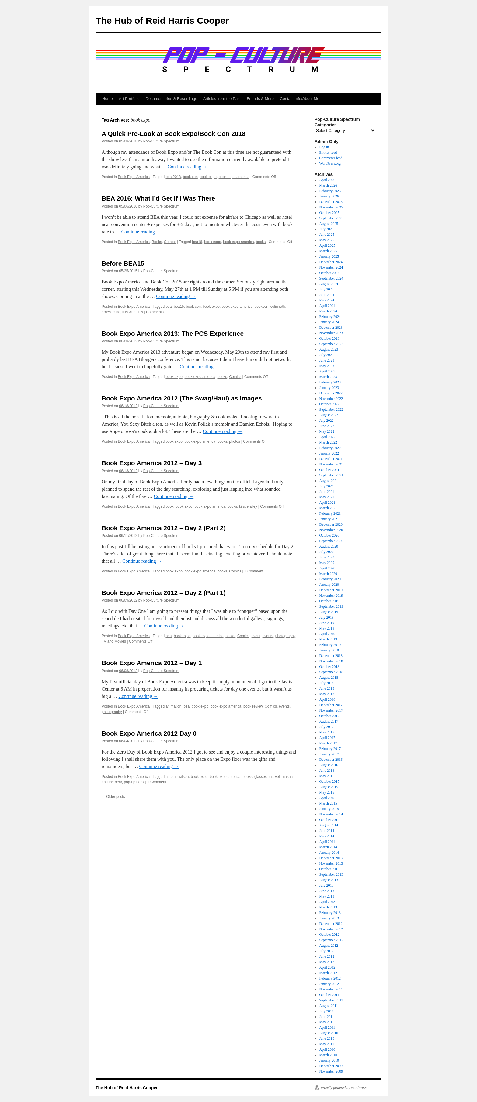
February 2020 (330, 579)
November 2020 (331, 530)
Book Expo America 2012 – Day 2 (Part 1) (164, 592)
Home (107, 98)
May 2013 (326, 896)
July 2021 (326, 486)
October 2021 (329, 470)
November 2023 (331, 333)
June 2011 (326, 1016)
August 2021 (328, 481)
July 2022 (326, 420)
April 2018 (327, 699)
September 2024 (331, 278)
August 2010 (328, 1033)
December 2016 (331, 759)
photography (285, 636)
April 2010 (327, 1049)
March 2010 (328, 1055)
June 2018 (326, 688)
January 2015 (329, 809)
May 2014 (326, 836)
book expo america (234, 177)
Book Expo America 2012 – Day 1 (152, 662)
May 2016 (326, 776)
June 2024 (326, 295)
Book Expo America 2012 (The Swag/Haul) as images (182, 398)
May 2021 (326, 497)
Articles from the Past (222, 98)
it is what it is (132, 312)
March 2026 (328, 185)
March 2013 (328, 907)
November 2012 (331, 929)
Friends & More (260, 98)
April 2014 (327, 841)
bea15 (179, 306)
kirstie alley (248, 506)
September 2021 (331, 475)
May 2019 (326, 628)
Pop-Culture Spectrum (161, 141)
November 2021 (331, 464)
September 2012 (331, 940)
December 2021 (331, 459)
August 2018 (328, 677)
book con (190, 177)
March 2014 (328, 847)
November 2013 (331, 863)
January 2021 (329, 519)
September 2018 (331, 672)
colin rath (277, 306)
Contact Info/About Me (299, 98)
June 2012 (326, 956)
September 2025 (331, 218)
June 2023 (326, 360)
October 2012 (329, 934)
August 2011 (328, 1006)
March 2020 (328, 574)
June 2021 (326, 491)
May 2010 (326, 1044)
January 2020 (329, 584)
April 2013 (327, 902)
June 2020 (326, 557)
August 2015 (328, 787)
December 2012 (331, 924)
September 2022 (331, 409)
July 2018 (326, 683)
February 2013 (330, 913)
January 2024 (329, 322)
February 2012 (330, 978)
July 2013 (326, 885)
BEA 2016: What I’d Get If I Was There (158, 198)
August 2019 (328, 612)
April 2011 (327, 1027)
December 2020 (331, 524)
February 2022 (330, 448)
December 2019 (331, 590)
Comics (170, 242)
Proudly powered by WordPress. (344, 1088)
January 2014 (329, 852)
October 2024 (329, 273)
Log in (324, 147)
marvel (274, 776)
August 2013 (328, 880)
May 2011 (326, 1022)
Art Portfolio (129, 98)
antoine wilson (177, 776)
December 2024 (331, 262)
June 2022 (326, 426)
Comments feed (331, 158)
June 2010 (326, 1038)
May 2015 (326, 792)
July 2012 (326, 951)
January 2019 (329, 650)
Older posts (113, 797)
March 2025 (328, 251)
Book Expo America (134, 177)
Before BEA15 (123, 263)
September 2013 (331, 874)
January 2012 (329, 984)
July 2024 (326, 289)
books (261, 242)
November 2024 (331, 267)
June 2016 (326, 770)
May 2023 (326, 366)
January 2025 (329, 256)
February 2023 (330, 382)
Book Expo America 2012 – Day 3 (152, 462)
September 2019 (331, 606)
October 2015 (329, 781)
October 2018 (329, 666)
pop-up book (134, 782)
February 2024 (330, 316)
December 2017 (331, 705)
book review (253, 706)
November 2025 (331, 207)
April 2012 (327, 967)
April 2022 (327, 437)
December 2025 (331, 202)
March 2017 (328, 743)
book (169, 506)
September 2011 (331, 1000)
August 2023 (328, 349)
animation (173, 706)
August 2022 (328, 415)
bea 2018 (173, 177)
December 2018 (331, 656)
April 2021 (327, 502)
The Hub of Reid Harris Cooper (162, 20)
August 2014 (328, 825)
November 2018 (331, 661)
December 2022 (331, 393)
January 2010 (329, 1060)
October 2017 (329, 716)
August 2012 (328, 945)
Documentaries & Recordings (171, 98)
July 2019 (326, 617)
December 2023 (331, 327)
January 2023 (329, 388)
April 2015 (327, 798)
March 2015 (328, 803)
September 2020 (331, 541)
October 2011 (329, 995)
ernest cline (111, 312)
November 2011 (331, 989)
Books (157, 242)
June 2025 (326, 234)
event (256, 636)
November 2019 (331, 595)
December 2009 (331, 1066)
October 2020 (329, 535)
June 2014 (326, 831)
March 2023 (328, 377)
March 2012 (328, 973)
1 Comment (253, 571)
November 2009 (331, 1071)
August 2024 (328, 284)
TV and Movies (114, 641)
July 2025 (326, 229)
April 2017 (327, 738)
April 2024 (327, 306)
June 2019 (326, 623)
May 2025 (326, 240)
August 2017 (328, 721)
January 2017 (329, 754)
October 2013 (329, 869)
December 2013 (331, 858)
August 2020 (328, 546)
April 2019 (327, 634)
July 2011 (326, 1011)
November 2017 (331, 710)
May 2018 (326, 694)
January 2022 (329, 453)
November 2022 (331, 399)
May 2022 (326, 431)
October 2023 (329, 338)
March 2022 (328, 442)
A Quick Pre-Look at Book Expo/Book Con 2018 (173, 133)
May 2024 (326, 300)
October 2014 (329, 820)
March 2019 (328, 639)
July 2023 (326, 355)
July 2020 (326, 552)
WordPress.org (330, 163)
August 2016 (328, 765)
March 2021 (328, 508)
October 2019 (329, 601)
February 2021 (330, 513)
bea (168, 306)
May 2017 (326, 732)
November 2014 (331, 814)
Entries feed (328, 152)
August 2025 (328, 223)
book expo (208, 177)
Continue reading (187, 166)
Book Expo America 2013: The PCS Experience (173, 333)
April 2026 (327, 180)
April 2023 (327, 371)
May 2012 (326, 962)
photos (234, 441)
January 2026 (329, 196)
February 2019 (330, 645)
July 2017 (326, 727)
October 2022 (329, 404)
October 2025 (329, 213)
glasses (260, 776)
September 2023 (331, 344)
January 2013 (329, 918)
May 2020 (326, 563)
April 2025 (327, 245)
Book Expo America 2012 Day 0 (149, 733)
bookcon (261, 306)
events (268, 636)
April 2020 (327, 568)
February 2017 (330, 749)
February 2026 (330, 191)
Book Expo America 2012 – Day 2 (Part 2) (164, 527)
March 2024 (328, 311)
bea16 (197, 242)
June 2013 (326, 891)
